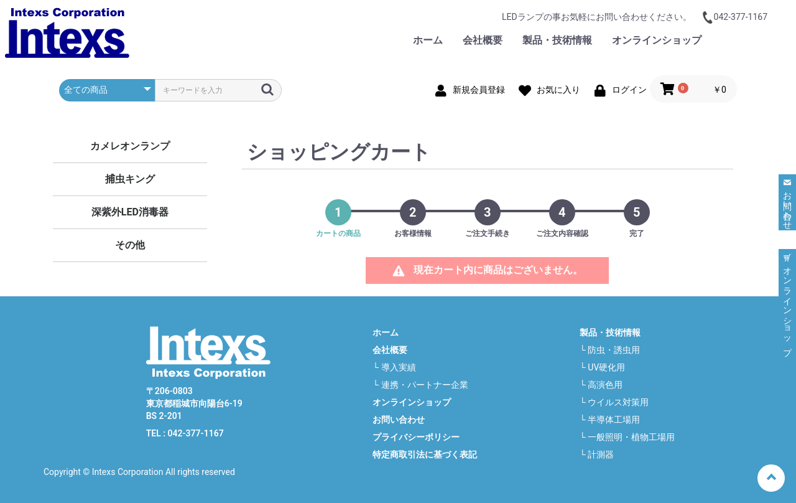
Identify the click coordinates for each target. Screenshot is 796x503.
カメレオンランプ (130, 146)
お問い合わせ (751, 40)
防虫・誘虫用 (614, 350)
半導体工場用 (614, 420)
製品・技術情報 (557, 40)
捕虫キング (130, 179)
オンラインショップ (656, 40)
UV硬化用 (606, 367)
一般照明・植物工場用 (631, 437)
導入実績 (398, 367)
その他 (130, 245)
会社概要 (482, 40)
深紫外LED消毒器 (130, 212)
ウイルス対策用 (618, 402)
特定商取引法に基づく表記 (425, 454)
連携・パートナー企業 (424, 385)
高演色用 (605, 385)
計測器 (601, 454)
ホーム (428, 40)
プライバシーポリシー (416, 437)
